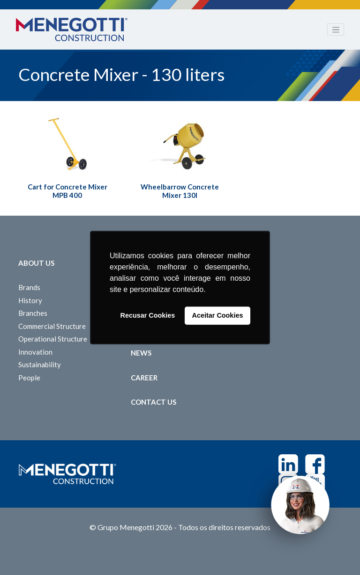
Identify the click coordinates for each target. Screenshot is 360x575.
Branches (32, 313)
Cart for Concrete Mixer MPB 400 (67, 190)
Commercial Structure (52, 326)
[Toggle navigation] (335, 29)
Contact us (153, 402)
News (141, 353)
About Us (36, 263)
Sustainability (39, 364)
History (30, 300)
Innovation (35, 352)
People (29, 377)
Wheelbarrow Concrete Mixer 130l (180, 190)
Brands (29, 287)
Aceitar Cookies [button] (217, 316)
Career (144, 377)
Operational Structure (52, 339)
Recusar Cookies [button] (147, 316)
